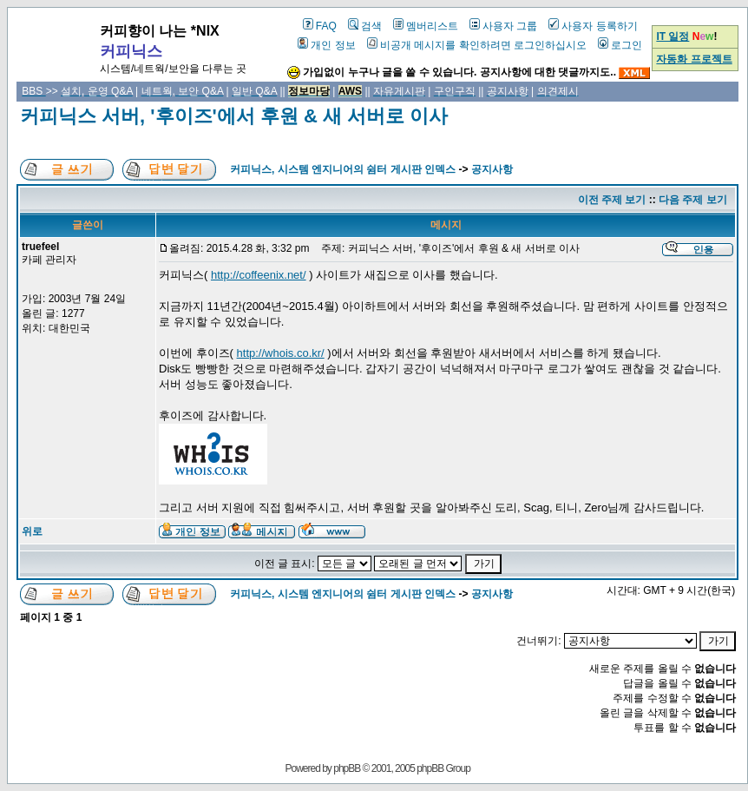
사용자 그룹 (503, 26)
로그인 (620, 45)
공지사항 (492, 169)
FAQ (320, 26)
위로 (32, 531)
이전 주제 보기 (612, 200)
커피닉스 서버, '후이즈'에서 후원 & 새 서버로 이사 (234, 116)
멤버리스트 (425, 26)
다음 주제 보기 (693, 200)
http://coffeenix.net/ (258, 274)
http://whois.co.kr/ (281, 352)
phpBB (346, 768)
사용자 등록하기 (592, 26)
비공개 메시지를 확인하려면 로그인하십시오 (477, 45)
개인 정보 (326, 45)
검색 (365, 26)
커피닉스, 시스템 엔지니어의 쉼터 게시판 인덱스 (343, 169)
